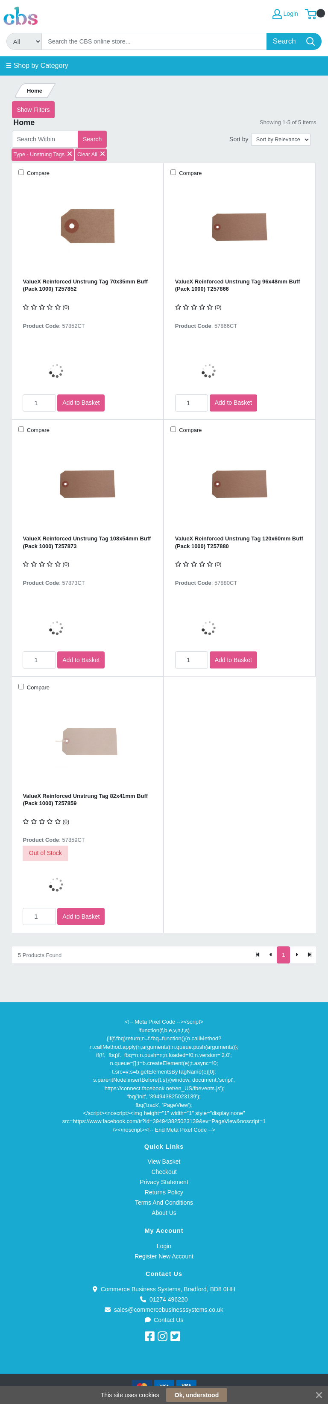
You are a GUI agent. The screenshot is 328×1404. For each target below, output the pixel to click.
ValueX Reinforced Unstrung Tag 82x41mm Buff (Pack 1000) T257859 (85, 799)
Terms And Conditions (164, 1202)
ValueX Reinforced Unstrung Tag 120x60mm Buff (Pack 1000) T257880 (239, 542)
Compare (37, 173)
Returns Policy (164, 1192)
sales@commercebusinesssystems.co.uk (164, 1309)
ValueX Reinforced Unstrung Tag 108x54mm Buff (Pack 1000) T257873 (87, 542)
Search (92, 139)
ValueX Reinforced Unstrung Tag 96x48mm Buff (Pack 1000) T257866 (237, 285)
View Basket (164, 1161)
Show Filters (33, 109)
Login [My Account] (285, 14)
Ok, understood (197, 1395)
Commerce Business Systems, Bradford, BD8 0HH (164, 1289)
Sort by (238, 139)
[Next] (296, 954)
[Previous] (270, 954)
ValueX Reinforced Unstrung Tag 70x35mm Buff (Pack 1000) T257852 (85, 285)
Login (164, 1246)
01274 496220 (163, 1299)
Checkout (163, 1171)
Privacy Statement (164, 1182)
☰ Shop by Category (37, 65)
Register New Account (164, 1256)
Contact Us (164, 1319)
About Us (164, 1212)
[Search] (154, 41)
